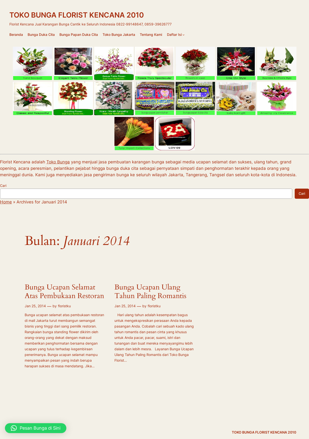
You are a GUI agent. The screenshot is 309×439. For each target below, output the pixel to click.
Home (6, 201)
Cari (3, 185)
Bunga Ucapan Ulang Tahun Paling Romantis (150, 292)
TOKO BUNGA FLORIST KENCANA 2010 (76, 15)
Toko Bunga (58, 161)
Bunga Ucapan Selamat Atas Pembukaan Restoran (64, 292)
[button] (35, 428)
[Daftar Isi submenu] (183, 34)
